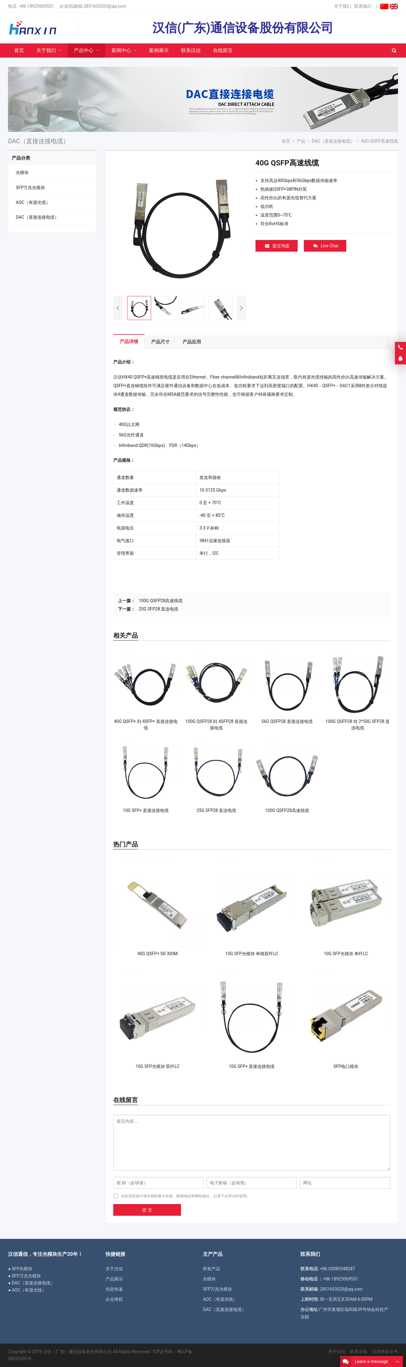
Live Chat (326, 245)
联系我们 (363, 6)
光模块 (22, 172)
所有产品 (211, 1268)
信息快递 (114, 1289)
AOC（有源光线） (220, 1299)
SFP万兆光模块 (30, 187)
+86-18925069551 (36, 6)
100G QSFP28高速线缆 (161, 600)
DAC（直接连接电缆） (37, 217)
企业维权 (114, 1299)
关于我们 (342, 6)
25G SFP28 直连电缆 (158, 608)
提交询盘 (277, 245)
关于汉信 (114, 1268)
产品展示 (114, 1278)
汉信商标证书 (384, 1351)
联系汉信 (358, 1351)
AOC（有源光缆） (33, 202)
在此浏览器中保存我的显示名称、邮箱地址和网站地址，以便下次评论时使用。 (185, 1196)
